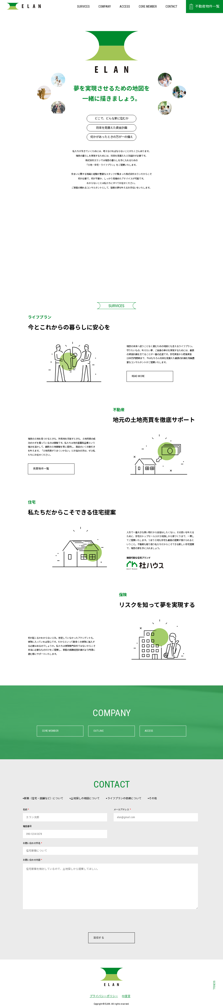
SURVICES (83, 6)
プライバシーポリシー (102, 996)
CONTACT (171, 6)
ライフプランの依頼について (132, 798)
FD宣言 (126, 996)
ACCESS (125, 6)
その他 (165, 798)
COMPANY (104, 6)
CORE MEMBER (148, 6)
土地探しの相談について (90, 798)
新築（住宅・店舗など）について (45, 798)
